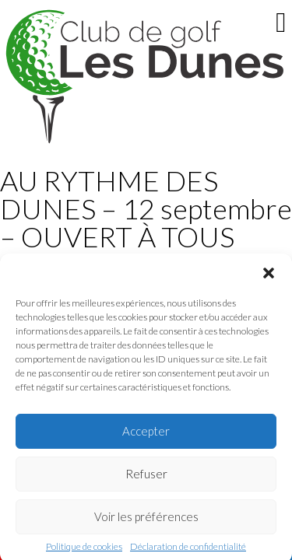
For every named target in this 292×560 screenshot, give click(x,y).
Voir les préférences (146, 520)
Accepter (146, 435)
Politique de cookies (84, 550)
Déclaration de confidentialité (188, 550)
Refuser (146, 478)
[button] (268, 277)
